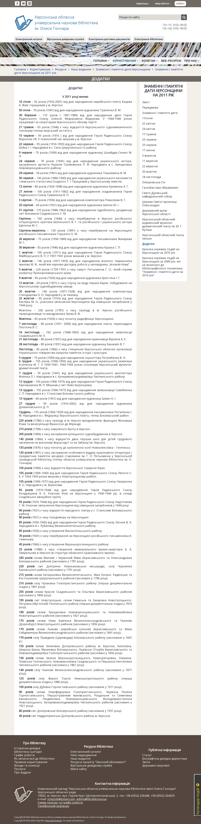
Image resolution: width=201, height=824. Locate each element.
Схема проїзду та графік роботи (60, 802)
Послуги (19, 769)
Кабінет (180, 3)
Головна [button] (101, 61)
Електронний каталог (29, 39)
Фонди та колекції (27, 765)
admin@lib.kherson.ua (91, 799)
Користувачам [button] (126, 61)
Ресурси (60, 69)
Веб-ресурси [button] (171, 61)
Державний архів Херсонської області (156, 212)
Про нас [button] (191, 61)
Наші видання (81, 69)
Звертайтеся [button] (163, 3)
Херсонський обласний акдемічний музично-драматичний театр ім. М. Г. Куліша (162, 224)
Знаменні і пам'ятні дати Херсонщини (123, 69)
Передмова (150, 107)
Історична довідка (27, 748)
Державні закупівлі (155, 765)
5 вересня (149, 155)
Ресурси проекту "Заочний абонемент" (98, 762)
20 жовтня (149, 171)
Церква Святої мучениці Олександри (159, 203)
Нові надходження (84, 755)
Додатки (148, 244)
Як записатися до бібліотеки (34, 758)
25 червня (149, 139)
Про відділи (22, 772)
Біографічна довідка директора (164, 758)
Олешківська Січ (153, 182)
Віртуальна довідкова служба (65, 39)
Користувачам (40, 69)
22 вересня (150, 166)
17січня (147, 118)
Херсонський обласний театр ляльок (163, 236)
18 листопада (151, 177)
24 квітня (148, 129)
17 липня (148, 150)
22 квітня (148, 123)
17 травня (149, 134)
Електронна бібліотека (149, 39)
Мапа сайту (79, 769)
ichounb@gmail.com (61, 799)
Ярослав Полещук (53, 820)
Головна (20, 69)
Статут (147, 755)
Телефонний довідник (53, 806)
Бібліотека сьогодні (28, 751)
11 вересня (150, 161)
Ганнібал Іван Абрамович (160, 187)
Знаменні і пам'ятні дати (160, 113)
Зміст (146, 102)
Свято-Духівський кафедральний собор (157, 194)
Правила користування (30, 762)
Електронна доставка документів (109, 39)
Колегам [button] (150, 61)
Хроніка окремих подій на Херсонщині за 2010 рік (160, 250)
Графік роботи (24, 755)
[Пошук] (184, 17)
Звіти (146, 762)
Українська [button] (143, 3)
